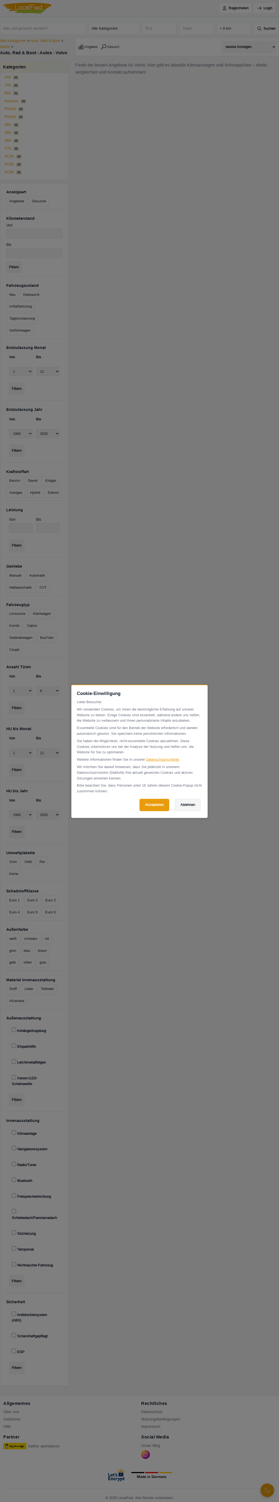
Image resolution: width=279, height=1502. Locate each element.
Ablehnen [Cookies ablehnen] (187, 804)
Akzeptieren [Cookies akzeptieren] (154, 804)
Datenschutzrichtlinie (162, 759)
